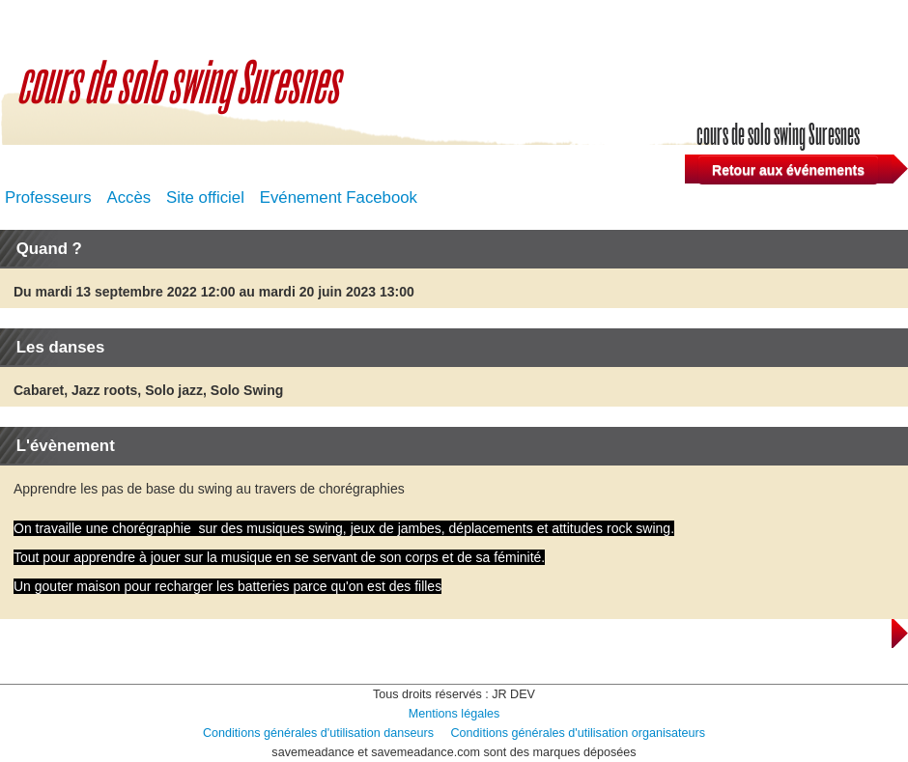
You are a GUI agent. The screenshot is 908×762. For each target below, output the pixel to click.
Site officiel (205, 197)
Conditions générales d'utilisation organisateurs (578, 733)
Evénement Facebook (338, 197)
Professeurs (48, 197)
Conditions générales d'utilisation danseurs (318, 733)
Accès (128, 197)
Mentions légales (454, 713)
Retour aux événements (788, 170)
